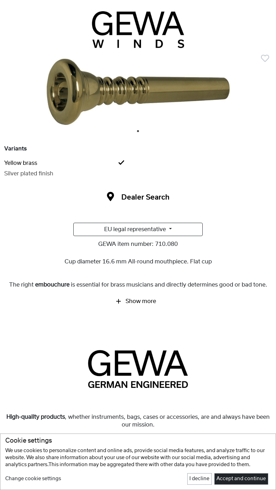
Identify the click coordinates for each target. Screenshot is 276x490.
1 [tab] (138, 131)
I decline (199, 478)
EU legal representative (135, 229)
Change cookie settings (33, 478)
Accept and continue (241, 478)
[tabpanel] (138, 92)
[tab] (138, 163)
